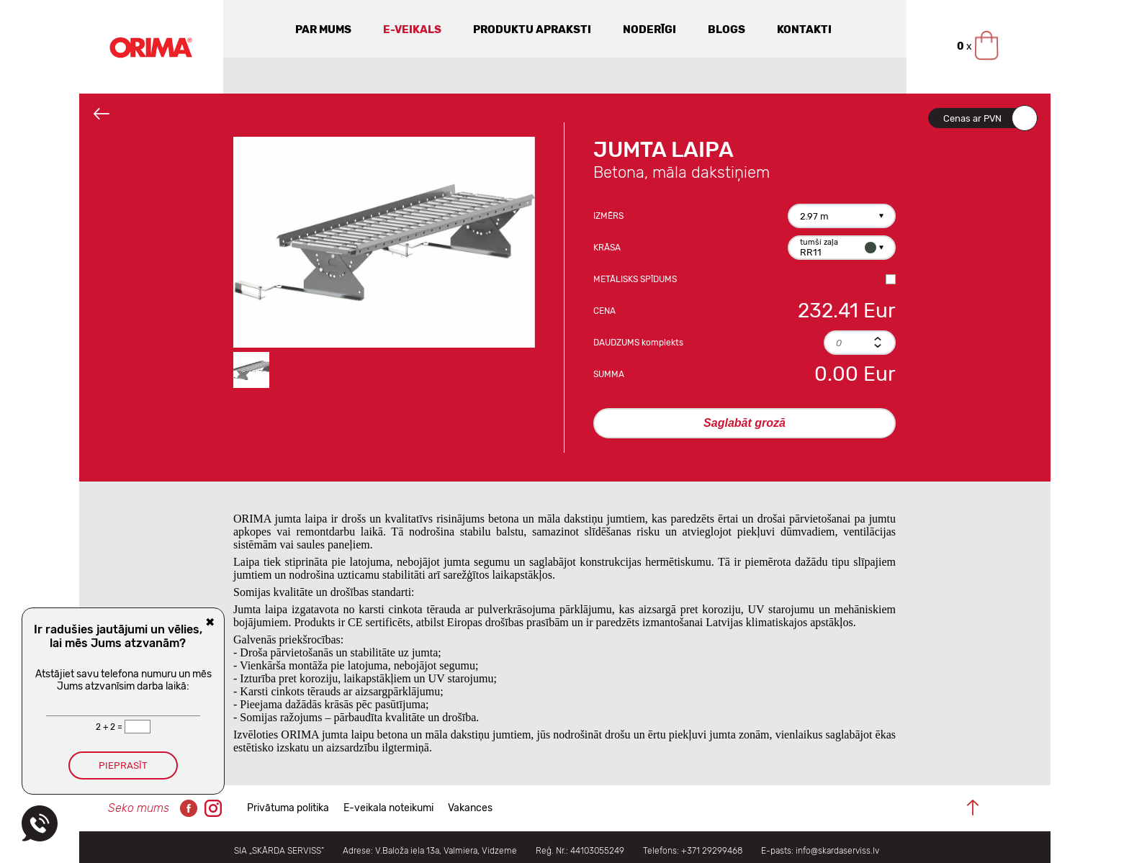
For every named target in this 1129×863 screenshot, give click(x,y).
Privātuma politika (288, 808)
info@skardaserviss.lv (837, 851)
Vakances (470, 808)
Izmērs (608, 216)
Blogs (726, 29)
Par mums (323, 29)
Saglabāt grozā (744, 423)
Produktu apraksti (532, 29)
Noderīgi (649, 29)
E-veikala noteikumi (388, 808)
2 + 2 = (110, 727)
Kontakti (804, 29)
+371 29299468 (711, 851)
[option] (384, 242)
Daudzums (638, 343)
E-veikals (412, 29)
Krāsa (607, 248)
